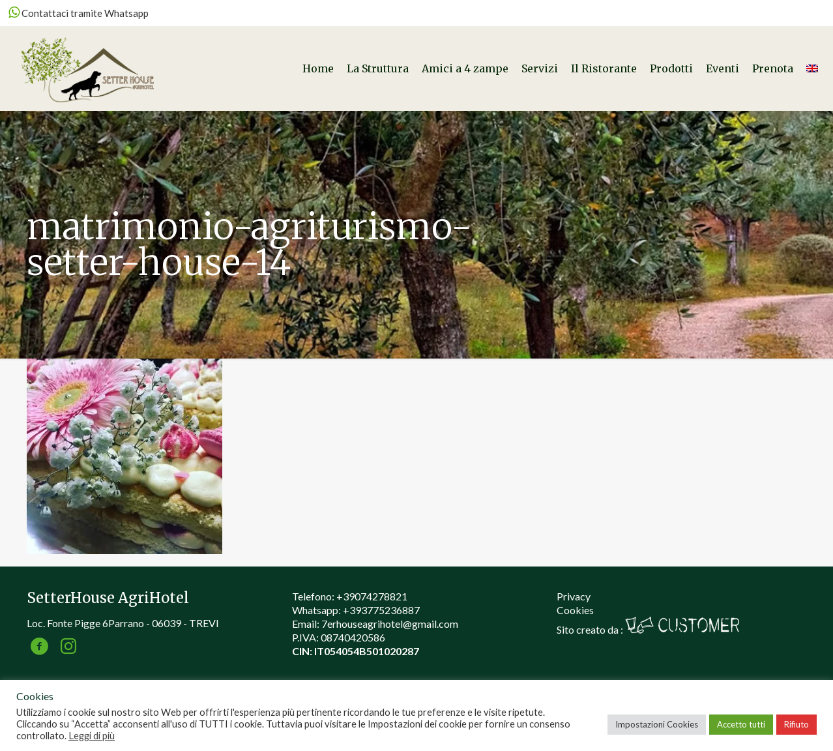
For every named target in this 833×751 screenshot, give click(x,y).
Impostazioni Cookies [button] (656, 724)
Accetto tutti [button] (741, 724)
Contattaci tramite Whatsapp (78, 13)
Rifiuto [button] (796, 724)
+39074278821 (371, 596)
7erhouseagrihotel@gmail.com (389, 623)
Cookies (575, 610)
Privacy (574, 596)
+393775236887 (381, 610)
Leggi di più (91, 735)
